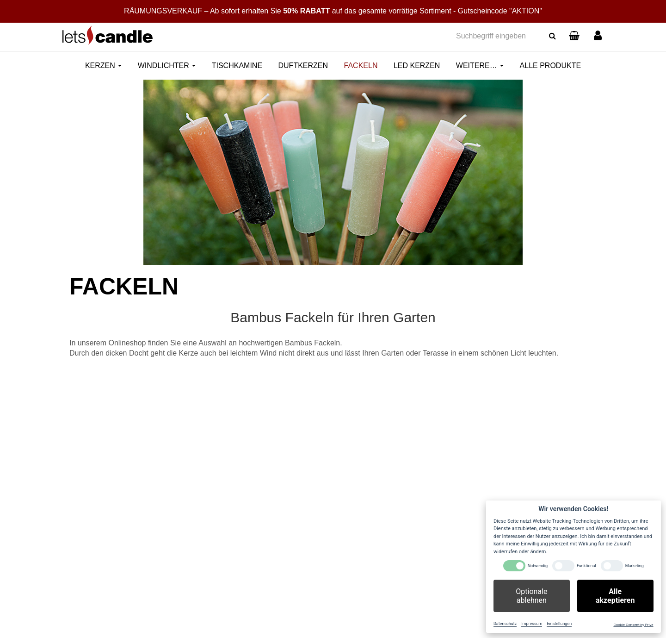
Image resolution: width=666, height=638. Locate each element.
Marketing (634, 565)
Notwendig (538, 565)
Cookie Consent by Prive (633, 625)
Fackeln (361, 65)
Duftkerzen (303, 65)
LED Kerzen (417, 65)
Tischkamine (237, 65)
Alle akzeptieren (615, 596)
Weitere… (480, 65)
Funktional (586, 565)
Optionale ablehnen (531, 596)
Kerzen (103, 65)
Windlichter (167, 65)
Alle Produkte (550, 65)
